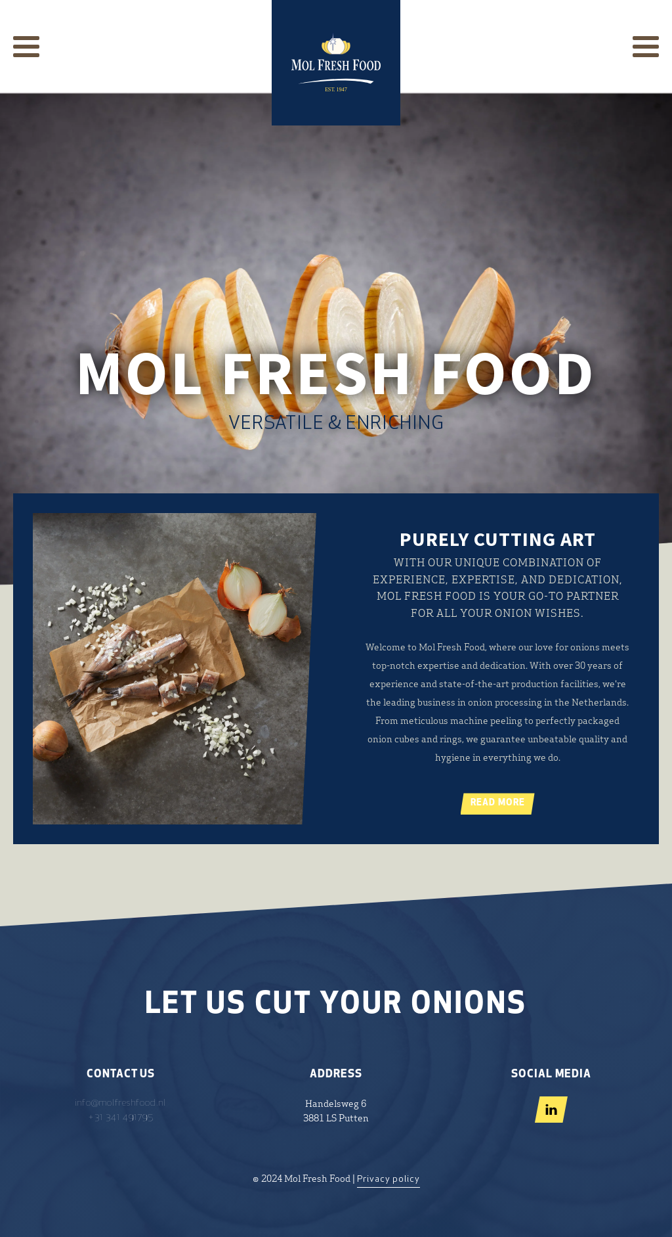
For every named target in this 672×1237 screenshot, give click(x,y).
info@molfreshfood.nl (120, 1103)
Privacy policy (388, 1179)
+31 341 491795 (121, 1118)
